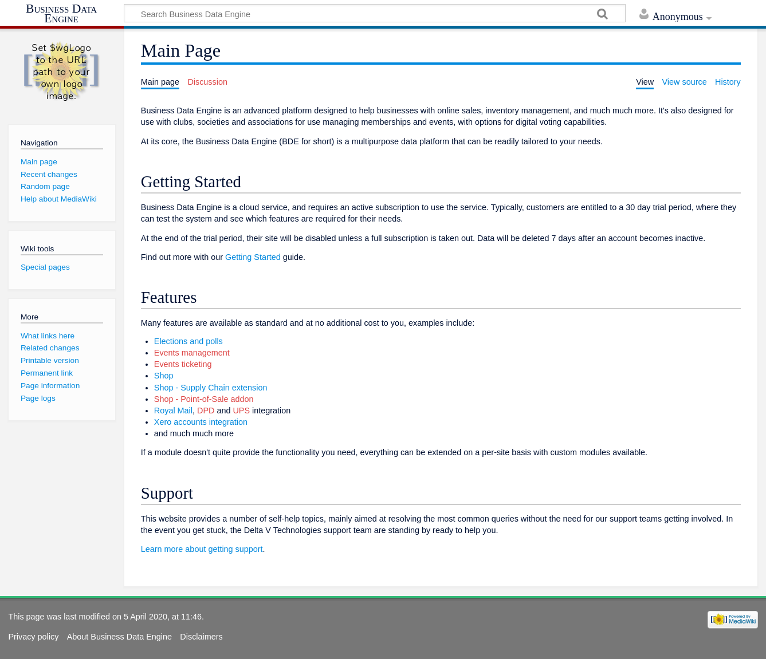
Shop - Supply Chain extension (211, 387)
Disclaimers (201, 636)
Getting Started (253, 257)
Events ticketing (183, 364)
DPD (205, 410)
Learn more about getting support (202, 549)
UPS (241, 410)
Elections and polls (188, 341)
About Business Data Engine (119, 636)
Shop (164, 375)
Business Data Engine (61, 14)
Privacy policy (33, 636)
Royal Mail (173, 410)
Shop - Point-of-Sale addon (204, 399)
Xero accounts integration (201, 422)
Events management (192, 352)
